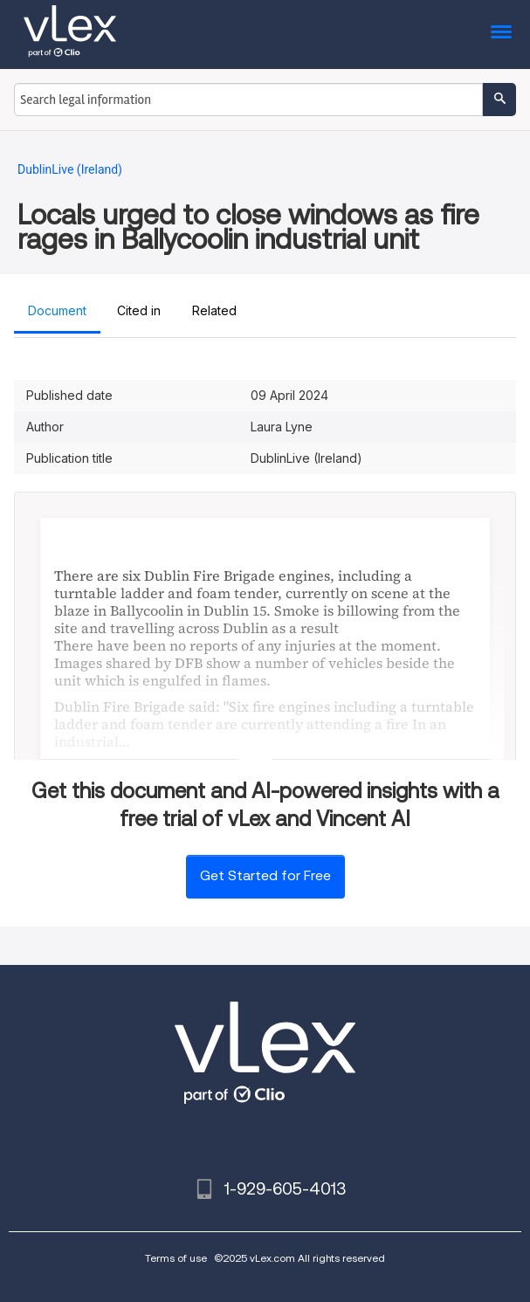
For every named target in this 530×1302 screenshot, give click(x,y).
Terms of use (176, 1258)
